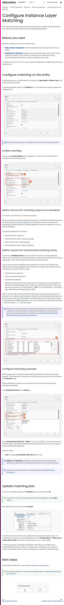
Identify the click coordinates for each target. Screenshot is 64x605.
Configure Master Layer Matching (52, 601)
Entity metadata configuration (14, 48)
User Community (53, 2)
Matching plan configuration (14, 53)
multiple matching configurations (20, 222)
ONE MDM (5, 7)
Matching (27, 7)
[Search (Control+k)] (44, 2)
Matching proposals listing (32, 444)
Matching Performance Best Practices (24, 315)
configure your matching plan (39, 565)
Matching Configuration (38, 7)
